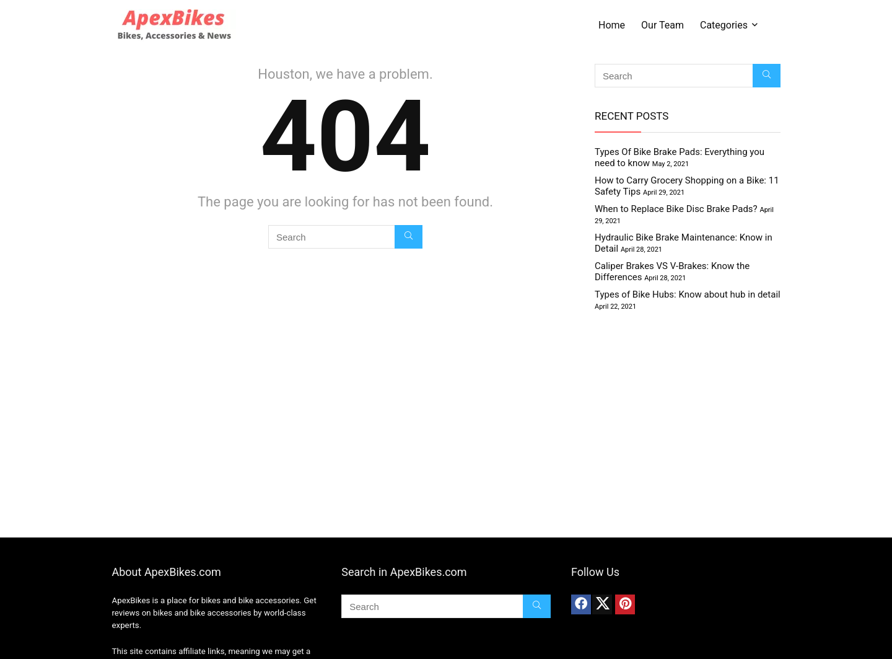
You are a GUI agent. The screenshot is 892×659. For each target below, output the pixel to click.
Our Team (662, 25)
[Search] (408, 237)
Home (611, 25)
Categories (724, 25)
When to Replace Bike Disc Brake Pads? (676, 209)
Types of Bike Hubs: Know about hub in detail (687, 294)
